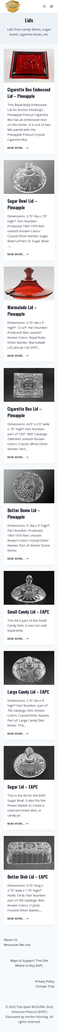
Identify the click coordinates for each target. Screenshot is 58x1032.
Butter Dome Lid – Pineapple (23, 513)
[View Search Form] (44, 6)
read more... (17, 148)
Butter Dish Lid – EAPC (27, 876)
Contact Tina (45, 986)
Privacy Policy (44, 981)
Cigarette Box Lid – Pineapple (24, 412)
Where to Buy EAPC (29, 965)
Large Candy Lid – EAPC (28, 692)
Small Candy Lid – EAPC (28, 611)
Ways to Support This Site (29, 960)
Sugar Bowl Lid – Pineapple (22, 204)
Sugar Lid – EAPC (22, 786)
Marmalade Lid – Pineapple (22, 310)
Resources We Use (17, 945)
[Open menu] (51, 6)
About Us (10, 940)
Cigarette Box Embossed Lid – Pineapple (28, 92)
